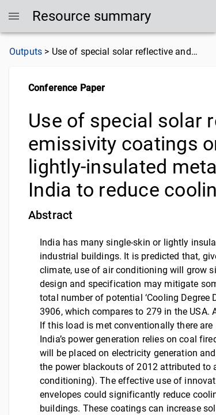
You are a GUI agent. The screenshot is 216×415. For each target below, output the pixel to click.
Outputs (25, 51)
